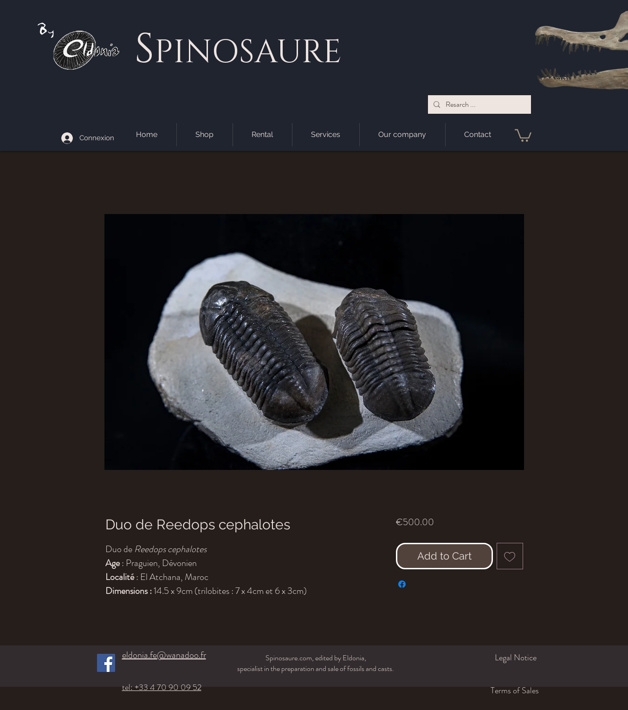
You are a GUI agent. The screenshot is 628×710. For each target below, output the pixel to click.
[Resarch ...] (478, 104)
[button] (523, 135)
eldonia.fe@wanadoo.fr (164, 655)
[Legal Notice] (488, 657)
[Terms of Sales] (482, 690)
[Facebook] (106, 663)
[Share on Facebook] (402, 584)
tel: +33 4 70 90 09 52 (161, 687)
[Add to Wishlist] (510, 556)
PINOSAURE (248, 52)
